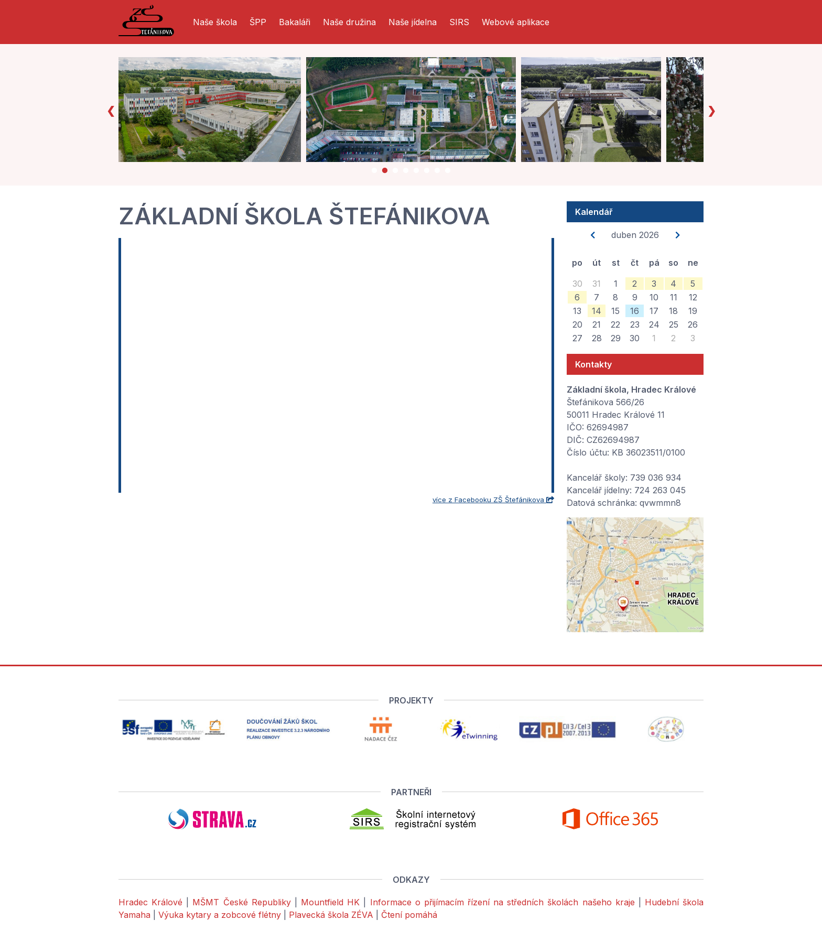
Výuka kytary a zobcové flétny (219, 914)
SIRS (459, 22)
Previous (110, 109)
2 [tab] (385, 172)
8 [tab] (447, 172)
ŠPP (258, 22)
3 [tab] (395, 172)
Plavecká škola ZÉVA (331, 914)
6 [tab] (426, 172)
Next (711, 109)
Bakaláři (294, 22)
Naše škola (215, 22)
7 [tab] (437, 172)
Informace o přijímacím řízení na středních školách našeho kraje (502, 902)
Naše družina (349, 22)
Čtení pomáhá (409, 914)
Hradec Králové (150, 902)
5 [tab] (416, 172)
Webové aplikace (515, 22)
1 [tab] (374, 172)
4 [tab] (406, 172)
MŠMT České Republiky (241, 902)
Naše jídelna (412, 22)
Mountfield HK (330, 902)
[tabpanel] (217, 110)
